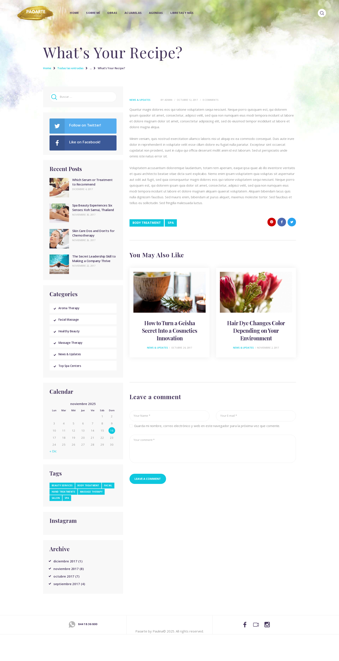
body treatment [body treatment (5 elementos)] (88, 491)
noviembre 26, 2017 (83, 240)
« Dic (53, 457)
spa (171, 223)
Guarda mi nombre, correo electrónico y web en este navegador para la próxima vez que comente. (207, 426)
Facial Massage (70, 321)
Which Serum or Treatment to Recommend (92, 182)
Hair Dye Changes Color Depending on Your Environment (256, 330)
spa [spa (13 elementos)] (67, 504)
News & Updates (140, 99)
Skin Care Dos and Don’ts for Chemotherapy (93, 233)
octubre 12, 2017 (187, 99)
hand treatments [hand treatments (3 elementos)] (63, 497)
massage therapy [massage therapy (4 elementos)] (91, 497)
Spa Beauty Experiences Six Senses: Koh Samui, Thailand (93, 207)
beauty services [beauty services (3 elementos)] (62, 491)
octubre (63, 582)
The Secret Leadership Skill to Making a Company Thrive (94, 258)
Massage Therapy (72, 346)
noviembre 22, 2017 (83, 265)
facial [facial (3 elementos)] (108, 491)
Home (47, 68)
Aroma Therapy (70, 308)
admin (169, 99)
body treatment (147, 223)
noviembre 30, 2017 (83, 214)
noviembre (66, 575)
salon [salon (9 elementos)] (56, 504)
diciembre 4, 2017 (82, 189)
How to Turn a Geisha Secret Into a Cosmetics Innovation (169, 330)
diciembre (65, 567)
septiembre (66, 590)
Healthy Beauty (70, 333)
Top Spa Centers (71, 371)
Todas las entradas (70, 68)
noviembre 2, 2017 (268, 347)
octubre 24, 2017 (181, 347)
